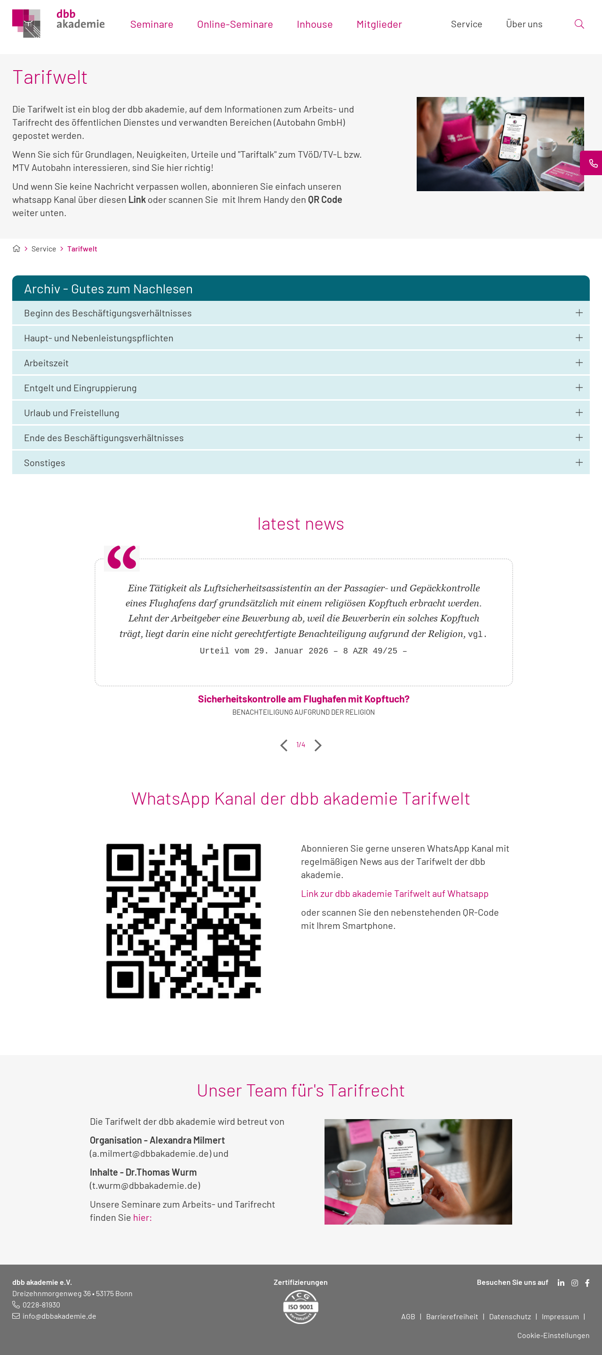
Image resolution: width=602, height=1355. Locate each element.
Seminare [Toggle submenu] (152, 23)
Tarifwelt (82, 248)
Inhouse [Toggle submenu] (315, 23)
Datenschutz (510, 1316)
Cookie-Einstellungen (553, 1335)
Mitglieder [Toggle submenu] (379, 23)
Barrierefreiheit (452, 1316)
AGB (408, 1316)
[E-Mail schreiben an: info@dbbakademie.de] (54, 1315)
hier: (142, 1217)
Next (318, 742)
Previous (284, 742)
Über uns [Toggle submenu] (524, 23)
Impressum (560, 1316)
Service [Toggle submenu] (467, 23)
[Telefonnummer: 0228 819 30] (36, 1304)
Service (44, 248)
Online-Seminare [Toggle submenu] (235, 23)
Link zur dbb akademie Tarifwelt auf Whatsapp (395, 893)
